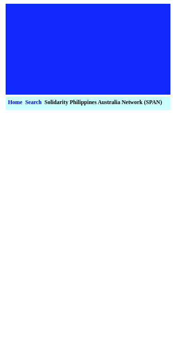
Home (15, 102)
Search (33, 102)
